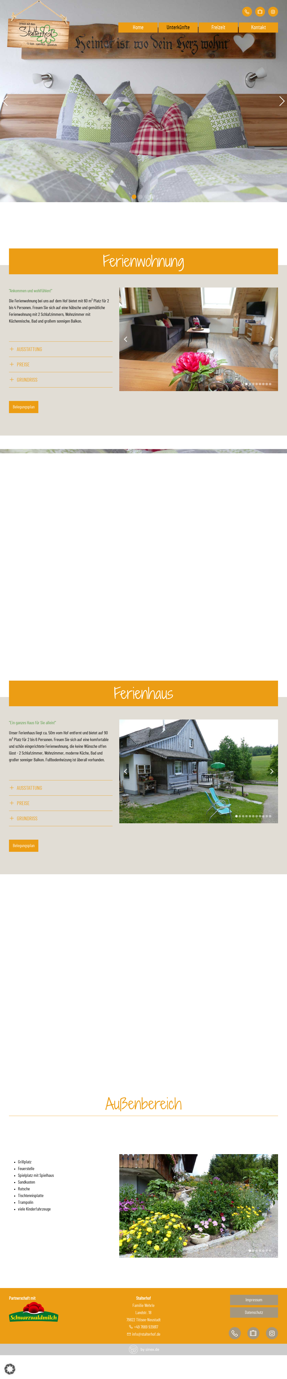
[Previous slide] (125, 339)
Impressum (254, 1300)
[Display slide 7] (266, 384)
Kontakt (258, 27)
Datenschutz (254, 1312)
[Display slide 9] (263, 816)
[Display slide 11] (270, 816)
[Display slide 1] (246, 384)
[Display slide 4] (256, 384)
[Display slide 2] (250, 384)
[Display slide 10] (266, 816)
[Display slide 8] (270, 384)
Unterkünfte (178, 27)
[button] (10, 1369)
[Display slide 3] (253, 384)
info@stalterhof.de (146, 1334)
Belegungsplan (24, 407)
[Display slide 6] (263, 384)
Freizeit (218, 27)
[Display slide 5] (260, 384)
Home (138, 27)
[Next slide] (272, 339)
